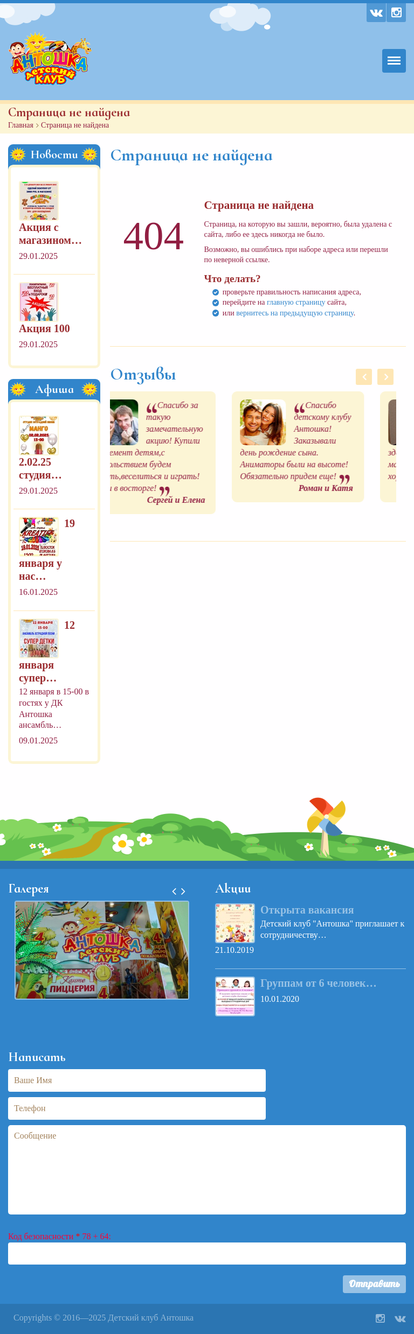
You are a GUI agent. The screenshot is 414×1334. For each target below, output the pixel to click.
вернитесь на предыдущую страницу (294, 313)
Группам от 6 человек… (318, 983)
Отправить (374, 1283)
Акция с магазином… (50, 233)
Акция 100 (44, 328)
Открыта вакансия (307, 910)
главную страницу (296, 302)
